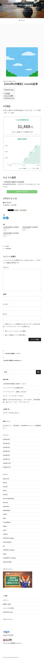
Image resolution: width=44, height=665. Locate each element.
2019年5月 (6, 444)
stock (4, 531)
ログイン (6, 601)
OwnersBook (7, 543)
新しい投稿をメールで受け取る (15, 335)
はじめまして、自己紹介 (11, 426)
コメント (6, 268)
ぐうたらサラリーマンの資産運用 (18, 5)
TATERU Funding (8, 550)
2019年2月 (6, 456)
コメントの (8, 609)
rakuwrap (6, 507)
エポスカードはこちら (22, 192)
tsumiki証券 (8, 249)
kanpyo (14, 81)
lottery (5, 527)
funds (5, 554)
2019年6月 (6, 440)
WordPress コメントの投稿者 (31, 426)
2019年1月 (6, 460)
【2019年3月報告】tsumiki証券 (30, 227)
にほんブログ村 (8, 635)
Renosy (5, 503)
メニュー (22, 20)
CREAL (5, 535)
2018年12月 (7, 464)
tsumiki (7, 246)
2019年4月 (6, 448)
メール (5, 305)
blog (4, 519)
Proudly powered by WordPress (11, 658)
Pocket (16, 210)
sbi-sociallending (8, 499)
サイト (5, 315)
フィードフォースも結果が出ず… (14, 388)
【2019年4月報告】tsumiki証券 (11, 233)
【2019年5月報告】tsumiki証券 (11, 227)
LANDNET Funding (9, 558)
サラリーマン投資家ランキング (12, 643)
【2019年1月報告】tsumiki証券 (14, 182)
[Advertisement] (22, 34)
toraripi (5, 487)
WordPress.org (8, 613)
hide (12, 89)
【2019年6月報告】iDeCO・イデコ (14, 384)
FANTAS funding (8, 539)
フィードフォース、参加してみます (14, 392)
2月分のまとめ (9, 98)
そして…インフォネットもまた (13, 396)
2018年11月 (7, 468)
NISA (4, 491)
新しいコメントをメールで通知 (15, 332)
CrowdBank (7, 523)
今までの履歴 (8, 96)
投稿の (7, 605)
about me (6, 479)
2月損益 (7, 93)
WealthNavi (6, 511)
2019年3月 (6, 452)
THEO (5, 515)
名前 (5, 295)
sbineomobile (7, 562)
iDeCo (5, 483)
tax (4, 546)
